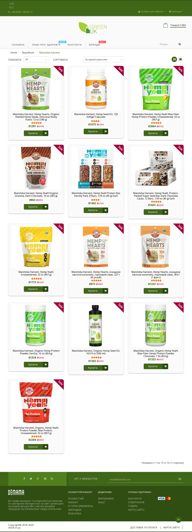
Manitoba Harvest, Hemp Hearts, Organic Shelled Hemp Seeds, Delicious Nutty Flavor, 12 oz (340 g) (36, 117)
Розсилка (74, 513)
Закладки (74, 509)
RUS (11, 7)
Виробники (106, 498)
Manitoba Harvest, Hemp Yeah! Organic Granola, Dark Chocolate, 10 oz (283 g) (36, 194)
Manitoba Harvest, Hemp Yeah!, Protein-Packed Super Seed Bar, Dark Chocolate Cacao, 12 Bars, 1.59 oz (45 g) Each (155, 196)
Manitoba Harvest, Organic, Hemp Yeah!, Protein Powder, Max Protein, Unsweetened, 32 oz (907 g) (36, 430)
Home (13, 52)
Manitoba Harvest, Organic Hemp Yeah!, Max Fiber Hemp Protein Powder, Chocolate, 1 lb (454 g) (156, 353)
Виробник (28, 52)
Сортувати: (60, 59)
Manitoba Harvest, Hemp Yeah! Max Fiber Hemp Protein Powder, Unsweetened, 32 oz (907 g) (156, 117)
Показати (13, 59)
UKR (11, 3)
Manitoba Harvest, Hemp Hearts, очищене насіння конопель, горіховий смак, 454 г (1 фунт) (155, 275)
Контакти (135, 498)
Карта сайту (136, 509)
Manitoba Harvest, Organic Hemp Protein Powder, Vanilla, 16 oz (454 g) (36, 352)
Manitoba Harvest (49, 52)
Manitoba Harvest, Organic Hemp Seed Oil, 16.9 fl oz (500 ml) (96, 352)
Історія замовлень (80, 506)
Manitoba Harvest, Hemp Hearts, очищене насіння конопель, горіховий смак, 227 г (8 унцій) (96, 275)
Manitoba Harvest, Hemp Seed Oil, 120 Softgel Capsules (96, 116)
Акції (101, 502)
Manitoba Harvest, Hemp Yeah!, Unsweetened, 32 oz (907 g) (36, 273)
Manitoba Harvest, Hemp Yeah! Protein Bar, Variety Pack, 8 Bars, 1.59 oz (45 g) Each (96, 194)
